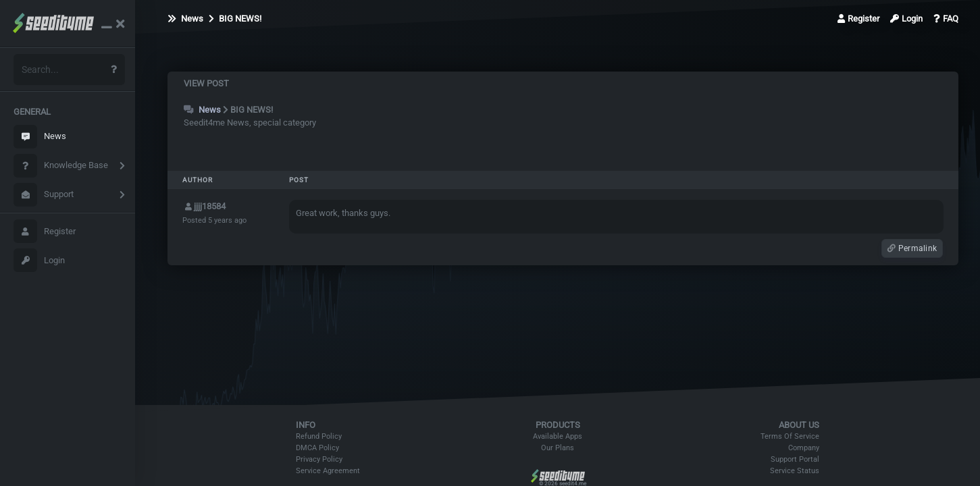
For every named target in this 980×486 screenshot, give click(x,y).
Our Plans (557, 447)
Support (44, 195)
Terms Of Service (789, 436)
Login (39, 260)
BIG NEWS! (235, 19)
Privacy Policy (319, 459)
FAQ (945, 19)
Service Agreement (328, 470)
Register (45, 231)
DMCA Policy (317, 447)
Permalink (912, 248)
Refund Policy (319, 436)
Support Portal (795, 459)
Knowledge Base (61, 166)
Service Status (794, 470)
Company (803, 447)
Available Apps (557, 436)
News (40, 136)
